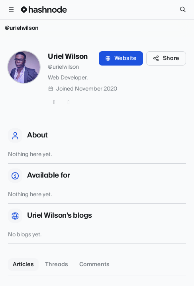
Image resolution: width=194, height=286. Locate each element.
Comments (94, 264)
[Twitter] (54, 102)
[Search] (182, 9)
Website (121, 58)
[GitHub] (68, 102)
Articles (23, 264)
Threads (56, 264)
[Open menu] (11, 9)
